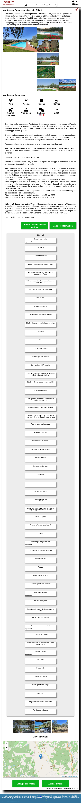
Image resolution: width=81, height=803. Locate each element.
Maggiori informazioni (63, 226)
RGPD (31, 800)
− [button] (7, 748)
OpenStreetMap (72, 776)
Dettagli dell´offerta (26, 784)
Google (39, 796)
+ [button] (7, 744)
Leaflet (63, 776)
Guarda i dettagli (55, 784)
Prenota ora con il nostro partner (34, 226)
